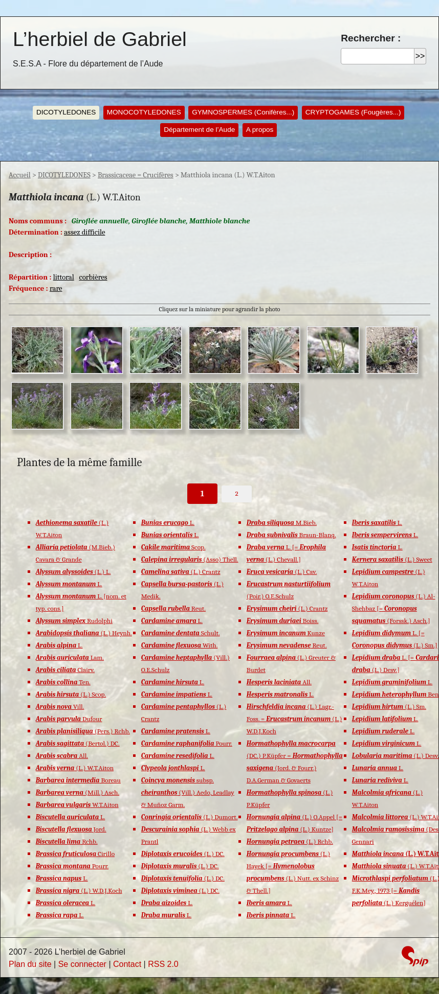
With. (179, 645)
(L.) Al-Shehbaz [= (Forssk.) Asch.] (393, 608)
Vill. (60, 706)
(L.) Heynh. (84, 633)
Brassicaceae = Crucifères (135, 175)
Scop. (173, 547)
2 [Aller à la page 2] (236, 493)
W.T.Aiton (77, 804)
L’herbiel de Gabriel (100, 39)
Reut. (173, 608)
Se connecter (82, 964)
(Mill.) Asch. (77, 792)
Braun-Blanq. (291, 535)
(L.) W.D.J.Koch (79, 890)
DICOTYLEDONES (66, 112)
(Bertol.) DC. (78, 743)
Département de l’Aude (199, 129)
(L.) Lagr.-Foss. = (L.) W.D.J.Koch (294, 719)
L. (69, 584)
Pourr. (72, 866)
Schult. (180, 633)
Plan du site (30, 964)
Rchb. (67, 841)
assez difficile (84, 232)
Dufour (69, 719)
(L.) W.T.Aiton (75, 768)
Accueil (20, 175)
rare (56, 288)
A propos (260, 129)
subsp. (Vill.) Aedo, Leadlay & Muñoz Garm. (187, 792)
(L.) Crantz (181, 571)
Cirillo (75, 854)
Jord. (71, 829)
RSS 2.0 (163, 964)
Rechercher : (371, 38)
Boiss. (283, 621)
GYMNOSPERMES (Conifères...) (243, 112)
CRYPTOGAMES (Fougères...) (353, 112)
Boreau (78, 780)
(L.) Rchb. (290, 841)
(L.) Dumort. (189, 817)
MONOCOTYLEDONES (144, 112)
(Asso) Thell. (189, 559)
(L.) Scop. (71, 694)
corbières (93, 277)
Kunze (286, 633)
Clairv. (65, 670)
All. (62, 755)
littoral (63, 277)
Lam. (70, 657)
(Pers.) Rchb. (83, 731)
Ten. (63, 682)
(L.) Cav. (282, 571)
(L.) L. (73, 571)
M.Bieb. (282, 522)
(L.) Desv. (395, 755)
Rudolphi (74, 621)
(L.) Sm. (389, 706)
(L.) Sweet (392, 559)
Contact (127, 964)
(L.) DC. (183, 854)
